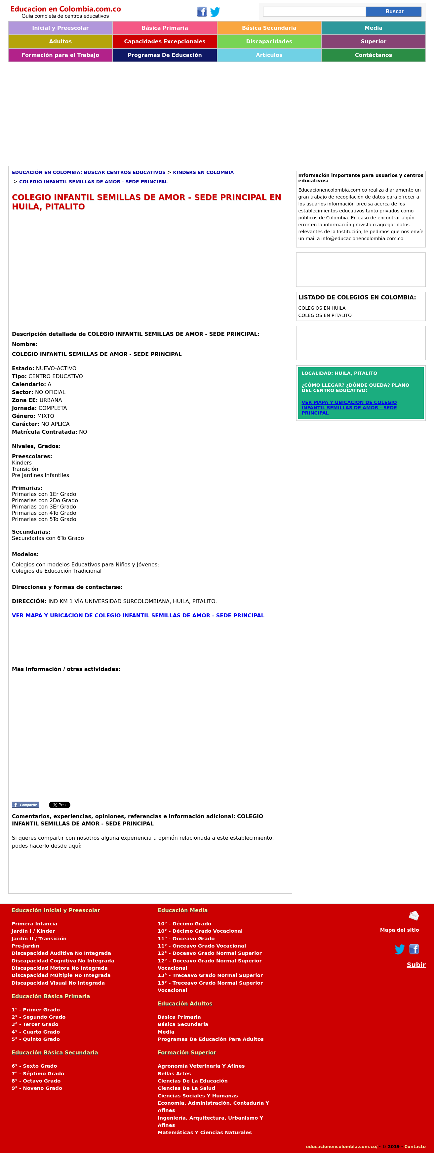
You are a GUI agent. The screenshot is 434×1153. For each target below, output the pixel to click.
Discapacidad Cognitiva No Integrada (63, 961)
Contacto (415, 1146)
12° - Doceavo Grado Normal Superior (210, 953)
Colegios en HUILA (321, 308)
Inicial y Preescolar (60, 28)
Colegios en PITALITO (325, 315)
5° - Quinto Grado (36, 1039)
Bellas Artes (174, 1074)
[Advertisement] (206, 111)
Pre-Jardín (25, 946)
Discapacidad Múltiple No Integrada (61, 975)
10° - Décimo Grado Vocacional (200, 931)
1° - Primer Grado (36, 1010)
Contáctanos (373, 55)
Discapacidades (269, 41)
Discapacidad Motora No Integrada (60, 968)
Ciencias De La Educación (193, 1081)
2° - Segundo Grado (38, 1017)
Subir (416, 965)
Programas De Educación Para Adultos (211, 1039)
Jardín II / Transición (39, 939)
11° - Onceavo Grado (186, 939)
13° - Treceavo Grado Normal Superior (210, 975)
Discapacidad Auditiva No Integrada (61, 953)
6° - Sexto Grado (34, 1066)
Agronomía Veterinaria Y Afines (201, 1066)
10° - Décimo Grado (184, 924)
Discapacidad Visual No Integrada (58, 983)
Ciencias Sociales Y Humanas (198, 1096)
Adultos (60, 41)
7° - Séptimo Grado (38, 1074)
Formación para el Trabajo (60, 55)
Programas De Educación (165, 55)
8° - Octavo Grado (36, 1081)
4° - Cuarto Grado (36, 1032)
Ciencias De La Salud (186, 1088)
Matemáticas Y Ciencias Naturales (205, 1132)
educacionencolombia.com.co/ (341, 1146)
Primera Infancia (35, 924)
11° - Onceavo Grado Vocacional (202, 946)
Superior (373, 41)
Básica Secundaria (269, 28)
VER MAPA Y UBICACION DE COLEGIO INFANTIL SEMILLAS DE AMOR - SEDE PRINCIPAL (138, 615)
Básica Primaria (164, 28)
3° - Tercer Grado (35, 1024)
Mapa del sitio (399, 930)
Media (374, 28)
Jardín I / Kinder (33, 931)
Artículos (269, 55)
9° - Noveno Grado (37, 1088)
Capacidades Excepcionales (164, 41)
